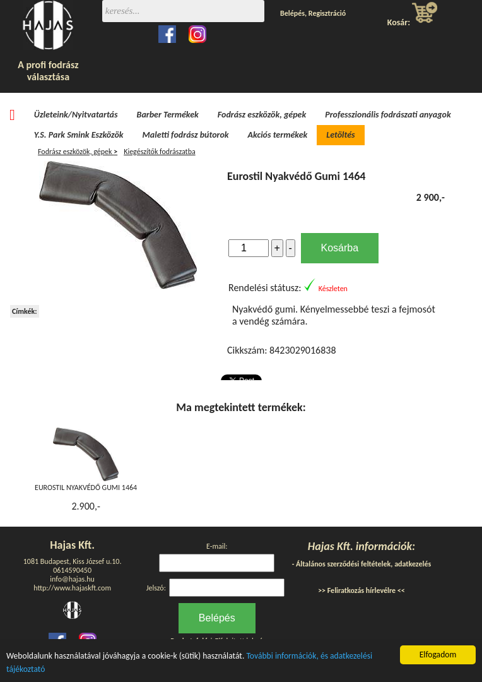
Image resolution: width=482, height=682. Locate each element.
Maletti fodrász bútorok (186, 134)
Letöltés (340, 134)
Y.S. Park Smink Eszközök (79, 134)
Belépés (292, 13)
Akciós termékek (278, 134)
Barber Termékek (168, 114)
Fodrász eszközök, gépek (262, 114)
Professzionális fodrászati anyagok (388, 114)
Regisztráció (327, 13)
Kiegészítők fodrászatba (160, 151)
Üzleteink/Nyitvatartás (76, 114)
